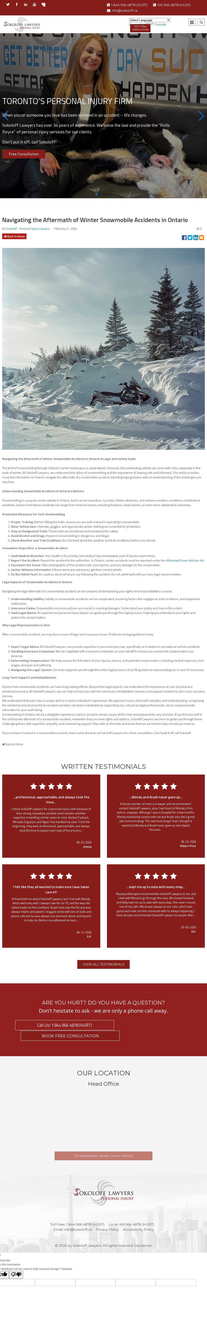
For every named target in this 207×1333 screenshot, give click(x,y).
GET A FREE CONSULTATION (140, 28)
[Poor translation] (16, 1265)
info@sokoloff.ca (123, 10)
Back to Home (16, 236)
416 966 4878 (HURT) (176, 5)
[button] (6, 116)
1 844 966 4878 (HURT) (128, 5)
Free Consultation (24, 154)
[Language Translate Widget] (149, 20)
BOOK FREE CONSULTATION (149, 1025)
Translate (156, 24)
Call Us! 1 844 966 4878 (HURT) (57, 1025)
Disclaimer (143, 1236)
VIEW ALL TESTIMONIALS (103, 964)
